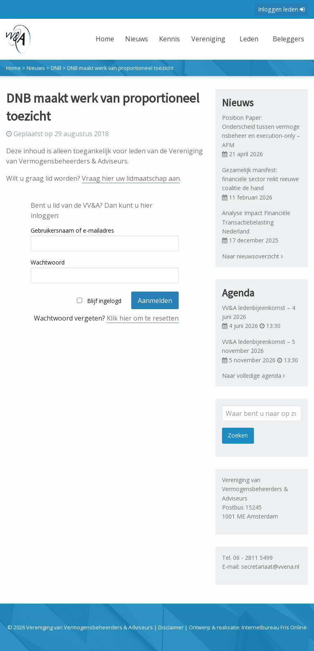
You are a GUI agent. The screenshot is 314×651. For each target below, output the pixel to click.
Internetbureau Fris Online (274, 627)
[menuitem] (106, 44)
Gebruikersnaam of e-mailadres (72, 230)
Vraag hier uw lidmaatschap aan (131, 178)
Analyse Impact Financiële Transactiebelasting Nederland (256, 222)
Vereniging (208, 38)
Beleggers (288, 38)
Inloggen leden (281, 9)
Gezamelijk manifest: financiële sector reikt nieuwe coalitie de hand (260, 179)
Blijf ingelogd (104, 301)
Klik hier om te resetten (143, 318)
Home (105, 38)
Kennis (169, 38)
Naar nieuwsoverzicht (252, 256)
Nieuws (136, 38)
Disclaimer (171, 627)
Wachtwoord (48, 262)
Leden (249, 38)
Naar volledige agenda (253, 375)
